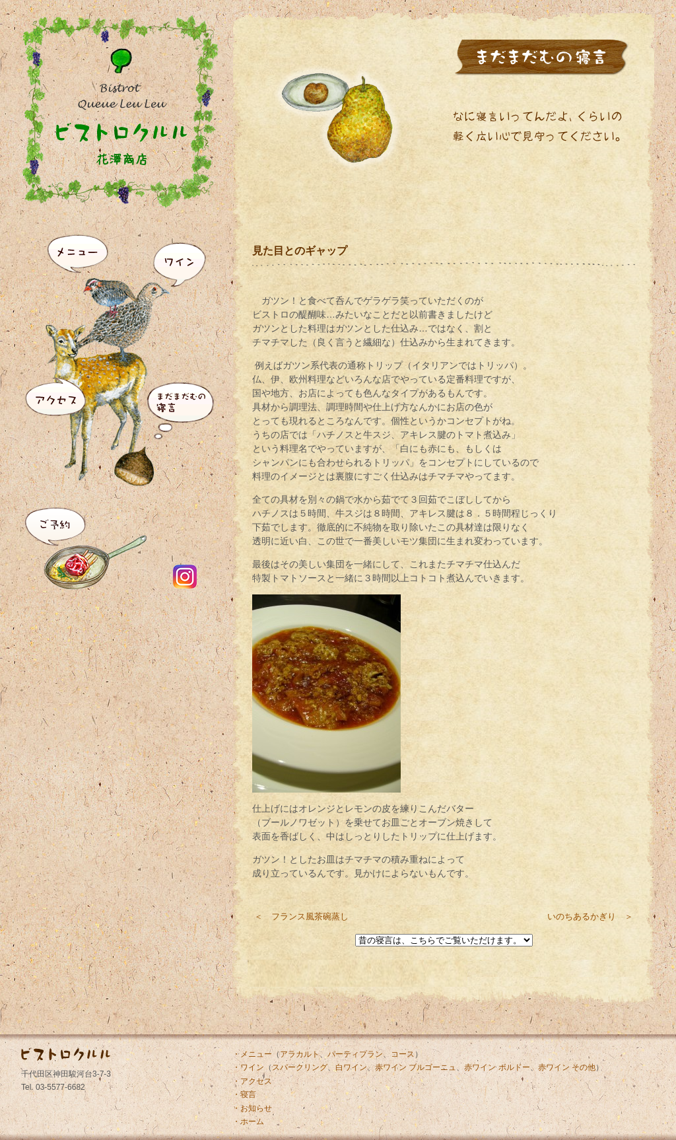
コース (403, 1054)
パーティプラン (355, 1054)
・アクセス (252, 1081)
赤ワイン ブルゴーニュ (415, 1067)
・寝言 (244, 1094)
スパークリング (299, 1067)
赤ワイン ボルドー (496, 1067)
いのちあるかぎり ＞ (590, 916)
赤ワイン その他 (566, 1067)
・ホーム (248, 1121)
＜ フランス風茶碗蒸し (301, 916)
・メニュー (252, 1054)
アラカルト (300, 1054)
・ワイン (248, 1067)
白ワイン (351, 1067)
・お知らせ (252, 1108)
